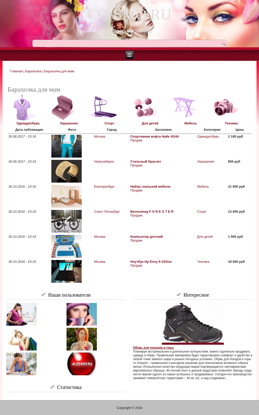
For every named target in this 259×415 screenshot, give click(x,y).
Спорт (109, 123)
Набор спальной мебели (150, 186)
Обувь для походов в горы (153, 348)
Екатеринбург (104, 186)
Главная (16, 71)
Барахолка (33, 71)
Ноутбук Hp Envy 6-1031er (151, 262)
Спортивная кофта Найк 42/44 (154, 136)
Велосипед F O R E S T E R (152, 211)
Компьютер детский (146, 236)
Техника (231, 123)
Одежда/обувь (28, 123)
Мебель (190, 123)
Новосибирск (104, 161)
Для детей (150, 123)
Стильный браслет (145, 161)
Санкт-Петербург (107, 211)
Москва (99, 136)
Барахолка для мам (59, 71)
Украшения (69, 123)
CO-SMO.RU (129, 14)
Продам (136, 140)
